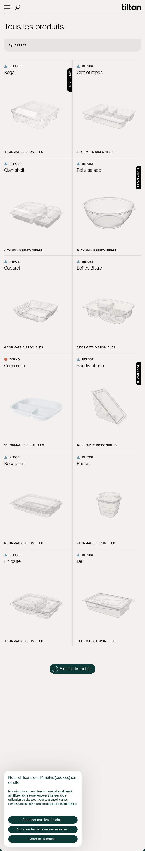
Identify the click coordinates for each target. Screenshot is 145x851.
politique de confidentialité (59, 804)
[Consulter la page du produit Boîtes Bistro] (107, 304)
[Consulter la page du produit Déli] (107, 598)
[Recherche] (17, 7)
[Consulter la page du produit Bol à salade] (107, 206)
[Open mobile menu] (7, 7)
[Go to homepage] (131, 7)
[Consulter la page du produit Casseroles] (38, 402)
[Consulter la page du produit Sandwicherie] (107, 402)
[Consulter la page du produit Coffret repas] (107, 109)
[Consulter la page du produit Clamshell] (38, 206)
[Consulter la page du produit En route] (38, 598)
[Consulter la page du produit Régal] (38, 109)
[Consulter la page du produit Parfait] (107, 500)
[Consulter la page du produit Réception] (38, 500)
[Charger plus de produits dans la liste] (72, 669)
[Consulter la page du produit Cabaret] (38, 304)
